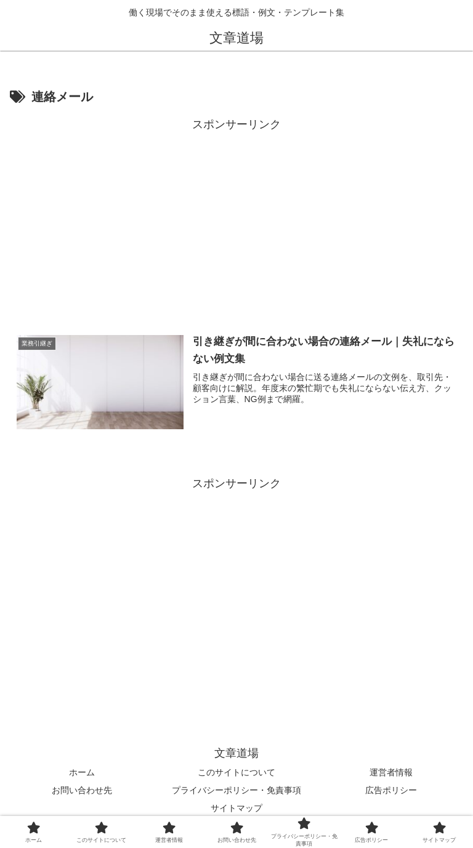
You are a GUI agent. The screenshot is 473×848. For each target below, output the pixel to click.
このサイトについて (236, 772)
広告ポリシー (391, 790)
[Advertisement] (236, 220)
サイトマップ (236, 808)
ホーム (82, 772)
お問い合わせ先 (82, 790)
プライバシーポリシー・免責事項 (236, 790)
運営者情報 (391, 772)
